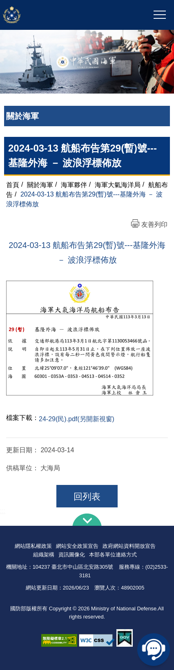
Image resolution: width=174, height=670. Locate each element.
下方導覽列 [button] (87, 520)
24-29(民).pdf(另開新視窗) (76, 418)
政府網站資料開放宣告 (129, 546)
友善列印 (154, 224)
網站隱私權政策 (33, 546)
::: (2, 510)
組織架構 (43, 555)
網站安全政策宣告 (77, 546)
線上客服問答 (153, 649)
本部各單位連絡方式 (113, 555)
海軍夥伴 (74, 184)
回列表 (87, 496)
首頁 (12, 184)
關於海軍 (40, 184)
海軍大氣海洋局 (118, 184)
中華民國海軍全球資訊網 (50, 15)
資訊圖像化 (71, 555)
